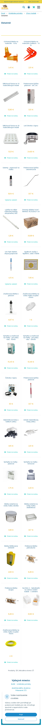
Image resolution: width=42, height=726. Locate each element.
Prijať (21, 714)
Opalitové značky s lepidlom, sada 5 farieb (31, 252)
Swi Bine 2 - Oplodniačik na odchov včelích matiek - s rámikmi (31, 589)
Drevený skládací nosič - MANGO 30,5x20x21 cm (31, 210)
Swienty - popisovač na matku (11, 168)
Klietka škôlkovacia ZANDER (11, 547)
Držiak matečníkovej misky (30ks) (31, 421)
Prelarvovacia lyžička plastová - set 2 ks (31, 84)
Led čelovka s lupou (31, 126)
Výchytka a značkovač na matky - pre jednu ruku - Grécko (31, 337)
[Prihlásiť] (29, 7)
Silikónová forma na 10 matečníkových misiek (11, 84)
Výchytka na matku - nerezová (31, 463)
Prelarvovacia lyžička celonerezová (31, 168)
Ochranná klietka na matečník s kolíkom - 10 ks (31, 43)
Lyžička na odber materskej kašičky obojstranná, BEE (11, 211)
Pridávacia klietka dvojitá (11, 589)
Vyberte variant (11, 200)
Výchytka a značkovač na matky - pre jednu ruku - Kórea (11, 337)
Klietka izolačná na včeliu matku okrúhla (11, 505)
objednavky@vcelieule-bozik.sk (14, 2)
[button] (24, 7)
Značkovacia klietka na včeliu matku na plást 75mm (11, 632)
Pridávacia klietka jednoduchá (31, 547)
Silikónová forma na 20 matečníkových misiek (11, 126)
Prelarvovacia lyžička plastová (31, 379)
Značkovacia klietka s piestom (11, 294)
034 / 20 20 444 (33, 2)
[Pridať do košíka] (11, 73)
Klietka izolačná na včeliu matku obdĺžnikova (31, 505)
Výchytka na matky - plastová (11, 463)
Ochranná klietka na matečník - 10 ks (11, 42)
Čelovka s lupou (11, 378)
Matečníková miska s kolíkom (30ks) (11, 421)
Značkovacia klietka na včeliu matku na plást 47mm (31, 295)
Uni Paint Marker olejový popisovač (11, 252)
